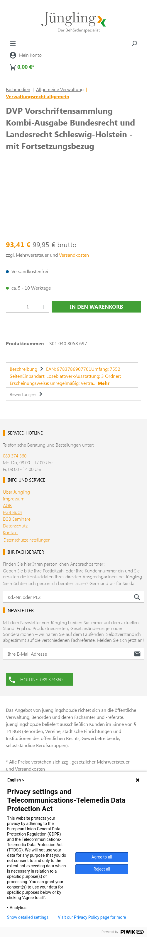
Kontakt (10, 532)
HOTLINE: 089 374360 (35, 678)
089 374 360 (14, 455)
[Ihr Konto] (25, 55)
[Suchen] (134, 43)
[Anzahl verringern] (12, 307)
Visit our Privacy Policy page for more (92, 917)
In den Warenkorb (96, 306)
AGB (7, 505)
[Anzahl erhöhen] (43, 307)
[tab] (72, 375)
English (16, 780)
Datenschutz (15, 525)
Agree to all (102, 857)
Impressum (13, 498)
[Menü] (13, 43)
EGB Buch (12, 512)
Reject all (102, 869)
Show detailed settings (27, 917)
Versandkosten (74, 255)
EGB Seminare (17, 519)
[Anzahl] (28, 307)
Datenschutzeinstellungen (27, 540)
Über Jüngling (16, 492)
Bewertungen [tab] (27, 394)
